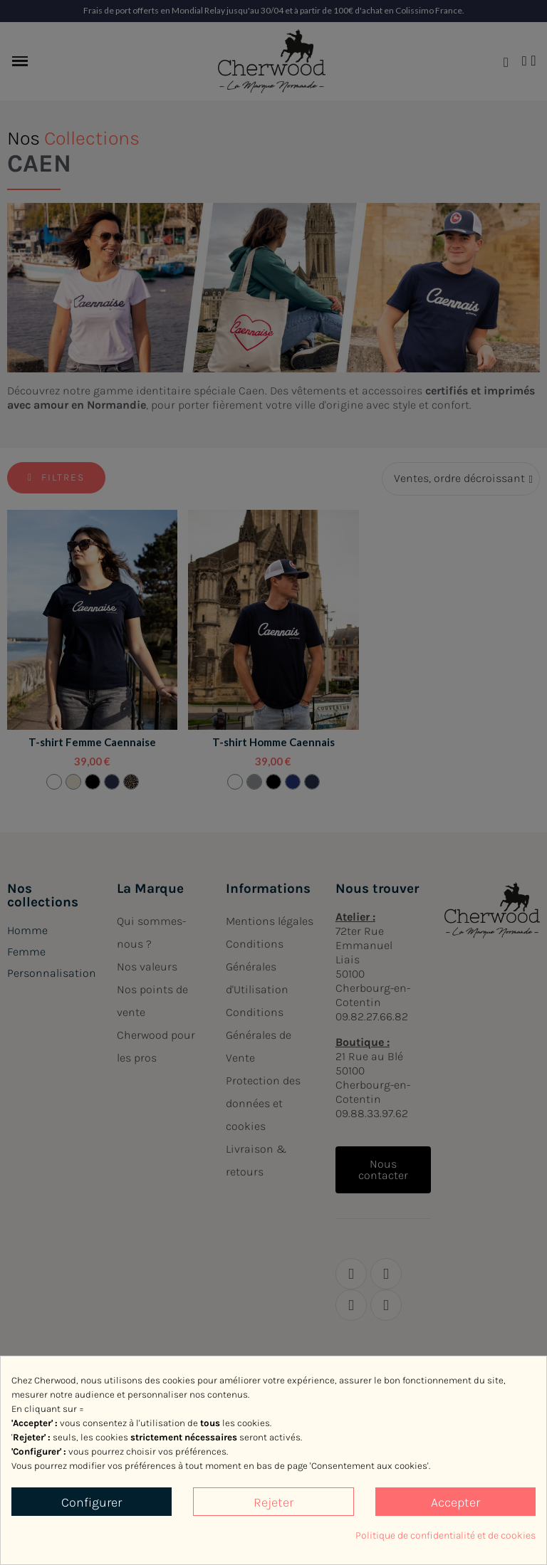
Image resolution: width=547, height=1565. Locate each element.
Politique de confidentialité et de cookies (445, 1535)
